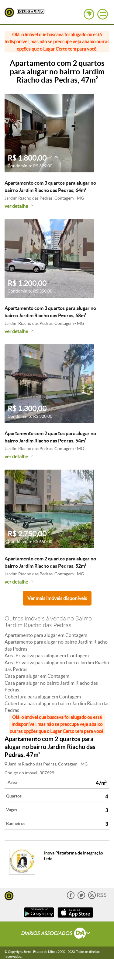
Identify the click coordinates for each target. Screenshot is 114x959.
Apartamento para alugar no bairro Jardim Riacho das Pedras (56, 645)
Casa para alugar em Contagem (37, 676)
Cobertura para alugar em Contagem (43, 696)
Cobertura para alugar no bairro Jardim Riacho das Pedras (57, 707)
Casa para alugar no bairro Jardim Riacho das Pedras (51, 686)
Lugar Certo (9, 12)
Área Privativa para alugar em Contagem (47, 655)
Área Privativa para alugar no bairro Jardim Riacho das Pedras (57, 666)
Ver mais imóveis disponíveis (57, 598)
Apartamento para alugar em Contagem (46, 635)
